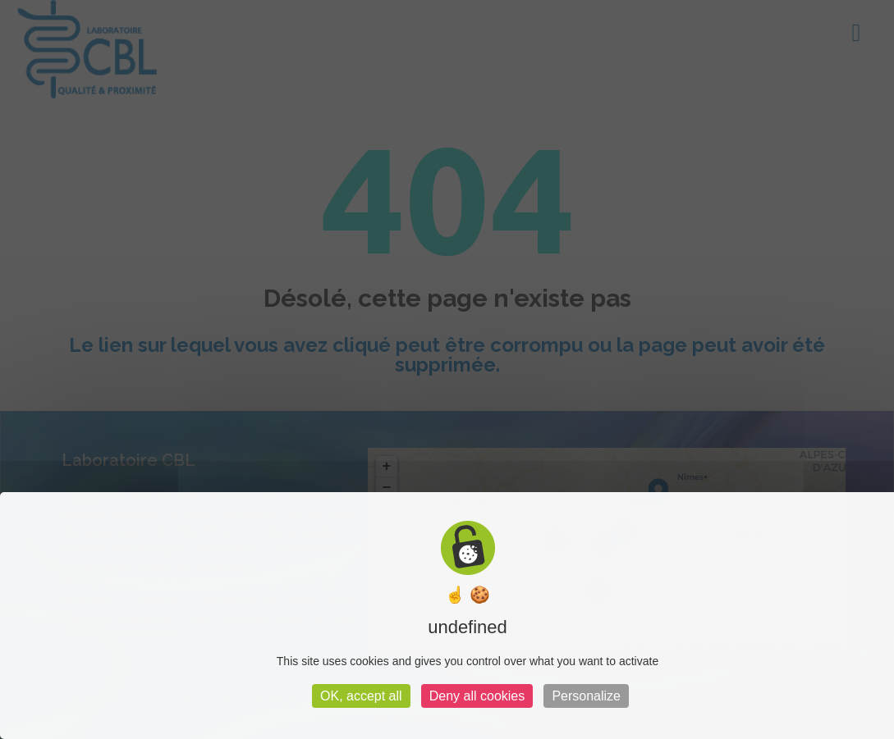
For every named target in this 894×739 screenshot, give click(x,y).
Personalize (586, 696)
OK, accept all (361, 696)
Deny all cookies (477, 696)
